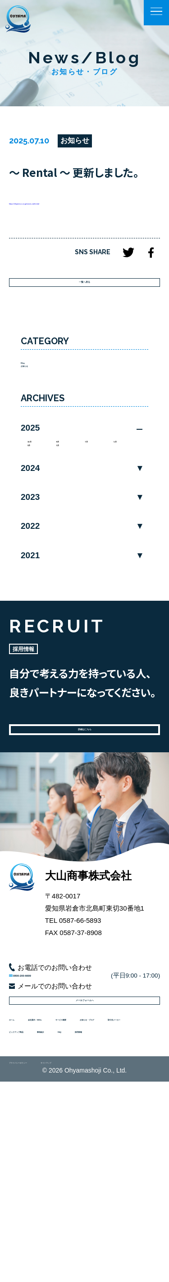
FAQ (57, 1220)
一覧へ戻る (84, 303)
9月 (62, 496)
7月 (90, 496)
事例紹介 (22, 1220)
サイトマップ (104, 1259)
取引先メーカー (32, 1198)
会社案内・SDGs (69, 1156)
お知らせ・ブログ (90, 1177)
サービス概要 (29, 1177)
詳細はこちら (84, 809)
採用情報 (90, 1220)
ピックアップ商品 (97, 1198)
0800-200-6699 (59, 1072)
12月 (35, 496)
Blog (28, 399)
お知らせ (34, 411)
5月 (119, 496)
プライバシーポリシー (40, 1259)
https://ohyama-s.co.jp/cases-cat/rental (67, 208)
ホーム (19, 1156)
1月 (62, 509)
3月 (33, 509)
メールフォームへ (84, 1120)
